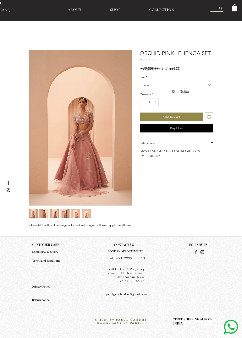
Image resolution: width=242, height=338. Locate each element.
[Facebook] (195, 252)
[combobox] (176, 85)
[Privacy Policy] (46, 287)
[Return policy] (42, 300)
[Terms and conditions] (46, 261)
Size (143, 77)
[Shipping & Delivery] (46, 252)
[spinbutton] (149, 102)
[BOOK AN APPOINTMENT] (126, 251)
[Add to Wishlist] (209, 117)
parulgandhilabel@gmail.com (126, 294)
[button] (234, 7)
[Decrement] (142, 102)
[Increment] (155, 102)
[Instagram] (202, 252)
